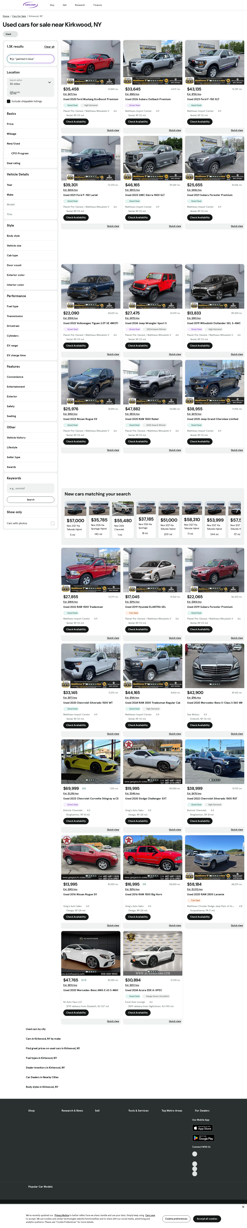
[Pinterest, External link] (194, 1173)
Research (80, 5)
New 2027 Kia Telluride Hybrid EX (168, 529)
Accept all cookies (207, 1218)
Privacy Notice (62, 1215)
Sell (64, 5)
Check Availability (76, 121)
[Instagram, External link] (194, 1168)
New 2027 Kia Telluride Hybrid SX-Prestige (191, 528)
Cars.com (150, 1215)
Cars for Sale (19, 16)
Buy (52, 5)
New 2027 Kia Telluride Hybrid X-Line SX (74, 529)
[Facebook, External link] (194, 1158)
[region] (123, 1215)
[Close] (243, 1207)
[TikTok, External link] (194, 1153)
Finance (97, 5)
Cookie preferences (176, 1218)
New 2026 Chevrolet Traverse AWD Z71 (122, 529)
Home (6, 16)
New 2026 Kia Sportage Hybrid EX (99, 529)
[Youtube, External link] (194, 1163)
